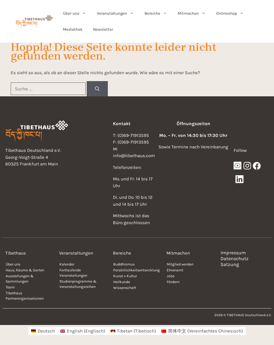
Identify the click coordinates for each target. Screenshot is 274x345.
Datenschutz (234, 258)
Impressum (233, 253)
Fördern (173, 282)
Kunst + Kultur (125, 276)
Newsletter (103, 29)
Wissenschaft (124, 287)
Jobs (170, 276)
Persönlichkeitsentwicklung (136, 270)
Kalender (66, 264)
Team (10, 287)
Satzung (229, 264)
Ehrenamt (175, 270)
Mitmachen (194, 13)
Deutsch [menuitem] (46, 331)
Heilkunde (121, 282)
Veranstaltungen (118, 13)
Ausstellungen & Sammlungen (20, 279)
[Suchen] (97, 89)
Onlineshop (232, 13)
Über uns (77, 13)
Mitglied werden (180, 264)
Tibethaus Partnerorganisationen (25, 296)
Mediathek (72, 29)
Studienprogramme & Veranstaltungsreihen (78, 284)
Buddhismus (124, 264)
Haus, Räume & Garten (25, 270)
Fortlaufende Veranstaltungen (73, 273)
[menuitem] (43, 331)
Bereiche (158, 13)
